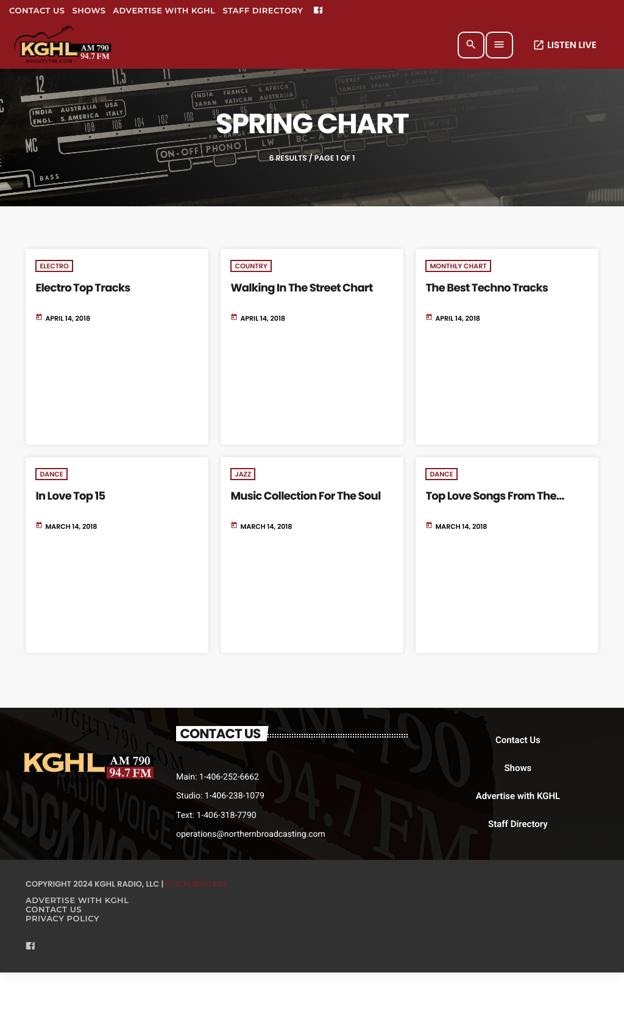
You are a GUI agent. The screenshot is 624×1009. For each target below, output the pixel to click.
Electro (54, 266)
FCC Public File (196, 884)
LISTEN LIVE (565, 45)
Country (251, 266)
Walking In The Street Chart (301, 288)
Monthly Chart (458, 266)
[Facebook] (318, 11)
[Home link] (63, 45)
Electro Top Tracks (82, 288)
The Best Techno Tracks (486, 288)
